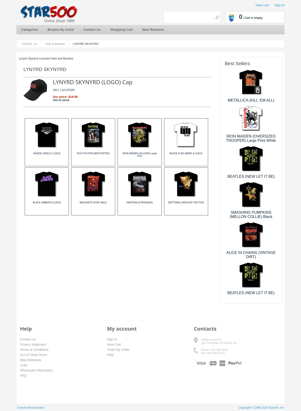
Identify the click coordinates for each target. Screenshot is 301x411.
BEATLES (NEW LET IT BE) (251, 176)
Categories (29, 30)
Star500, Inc (29, 44)
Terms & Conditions (34, 350)
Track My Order (118, 350)
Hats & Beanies (55, 44)
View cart (262, 5)
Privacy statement (33, 344)
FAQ (23, 375)
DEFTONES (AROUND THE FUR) (186, 202)
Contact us (28, 339)
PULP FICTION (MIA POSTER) (93, 153)
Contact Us (92, 30)
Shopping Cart (121, 30)
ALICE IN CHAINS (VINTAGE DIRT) (251, 255)
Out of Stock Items (33, 355)
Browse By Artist (61, 30)
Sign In (112, 339)
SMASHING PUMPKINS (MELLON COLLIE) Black (251, 214)
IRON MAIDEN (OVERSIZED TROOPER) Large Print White (251, 138)
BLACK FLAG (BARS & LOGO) (186, 153)
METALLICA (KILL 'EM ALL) (251, 100)
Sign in (279, 5)
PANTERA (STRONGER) (140, 202)
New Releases (153, 30)
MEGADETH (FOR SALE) (93, 202)
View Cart (114, 344)
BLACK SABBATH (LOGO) (47, 202)
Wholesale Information (36, 370)
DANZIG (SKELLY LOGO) (46, 153)
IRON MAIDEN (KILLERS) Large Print (140, 154)
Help (110, 355)
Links (24, 365)
